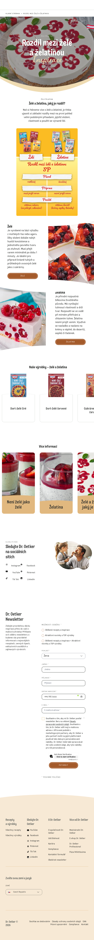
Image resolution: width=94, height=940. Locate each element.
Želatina (56, 483)
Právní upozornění (58, 924)
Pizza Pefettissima (77, 852)
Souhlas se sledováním (39, 921)
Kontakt (84, 924)
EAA (84, 921)
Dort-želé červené (56, 397)
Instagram (34, 841)
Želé (18, 483)
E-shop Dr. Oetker (77, 838)
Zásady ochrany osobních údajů (66, 921)
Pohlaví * (46, 651)
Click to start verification (66, 757)
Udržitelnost (53, 838)
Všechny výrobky (14, 836)
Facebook (34, 836)
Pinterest (34, 846)
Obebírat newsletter (57, 860)
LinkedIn (34, 857)
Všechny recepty (13, 830)
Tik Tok (33, 852)
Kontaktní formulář (57, 855)
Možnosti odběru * (52, 625)
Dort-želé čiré (18, 397)
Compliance (53, 849)
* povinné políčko (51, 777)
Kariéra (51, 844)
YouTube (34, 830)
